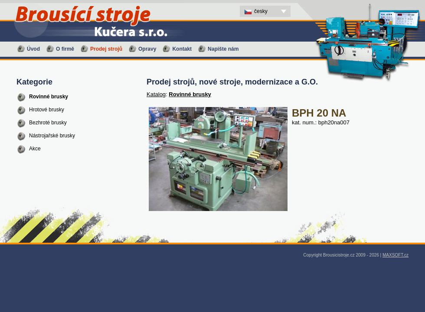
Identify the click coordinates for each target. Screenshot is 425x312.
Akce (35, 149)
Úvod (33, 49)
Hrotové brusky (46, 110)
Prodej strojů (106, 49)
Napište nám (223, 49)
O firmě (65, 49)
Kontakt (182, 49)
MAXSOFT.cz (395, 255)
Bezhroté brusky (48, 123)
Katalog (156, 94)
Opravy (147, 49)
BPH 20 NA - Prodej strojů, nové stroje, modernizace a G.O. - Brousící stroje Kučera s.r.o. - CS (86, 2)
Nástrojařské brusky (52, 136)
